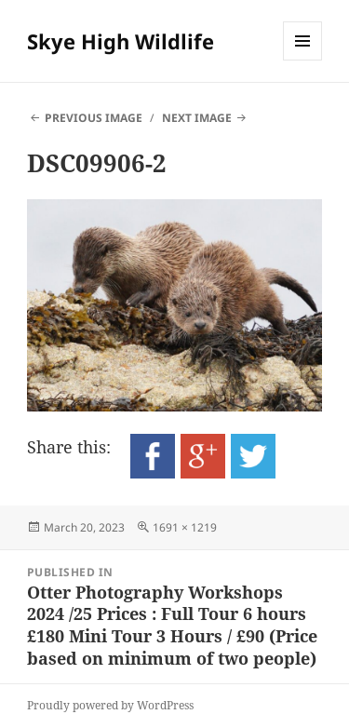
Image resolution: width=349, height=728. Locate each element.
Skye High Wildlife (120, 41)
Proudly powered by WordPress (110, 705)
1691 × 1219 (185, 527)
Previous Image (93, 118)
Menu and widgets (303, 60)
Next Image (197, 118)
